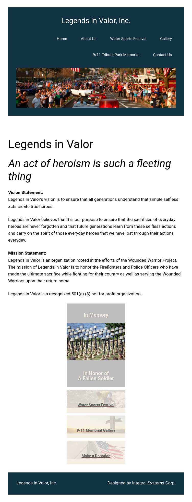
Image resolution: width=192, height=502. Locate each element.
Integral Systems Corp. (154, 482)
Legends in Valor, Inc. (96, 20)
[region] (96, 88)
